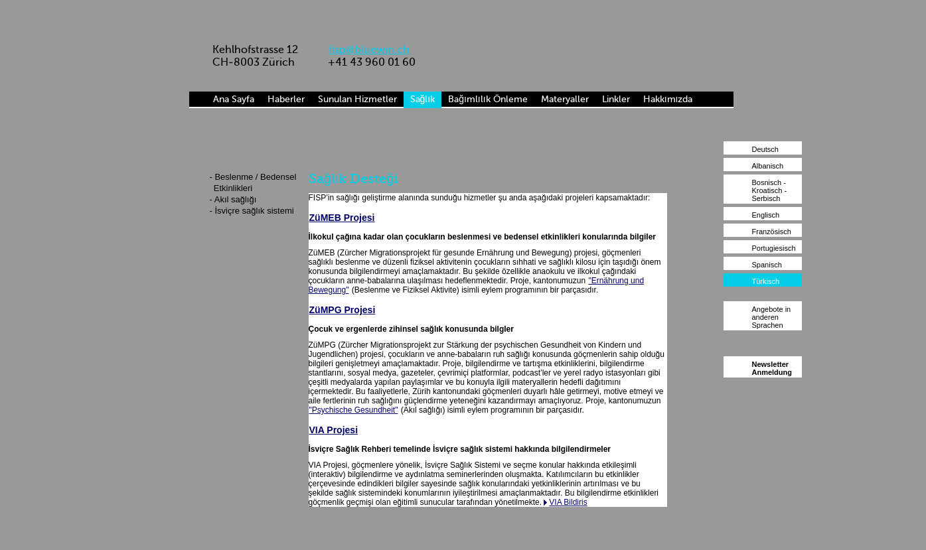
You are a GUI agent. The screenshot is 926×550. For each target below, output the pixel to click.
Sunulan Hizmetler (357, 99)
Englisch (766, 215)
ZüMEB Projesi (342, 217)
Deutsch (765, 149)
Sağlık (422, 99)
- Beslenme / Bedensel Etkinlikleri (253, 182)
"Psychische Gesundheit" (353, 410)
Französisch (771, 232)
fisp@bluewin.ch (369, 49)
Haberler (286, 99)
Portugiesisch (774, 248)
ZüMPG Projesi (342, 310)
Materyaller (565, 99)
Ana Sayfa (233, 99)
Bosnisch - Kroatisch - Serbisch (769, 190)
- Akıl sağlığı (233, 199)
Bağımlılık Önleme (487, 99)
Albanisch (768, 166)
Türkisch (766, 281)
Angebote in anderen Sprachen (771, 317)
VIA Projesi (333, 430)
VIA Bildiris (568, 502)
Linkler (616, 99)
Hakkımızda (668, 99)
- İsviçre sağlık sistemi (252, 211)
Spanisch (767, 265)
